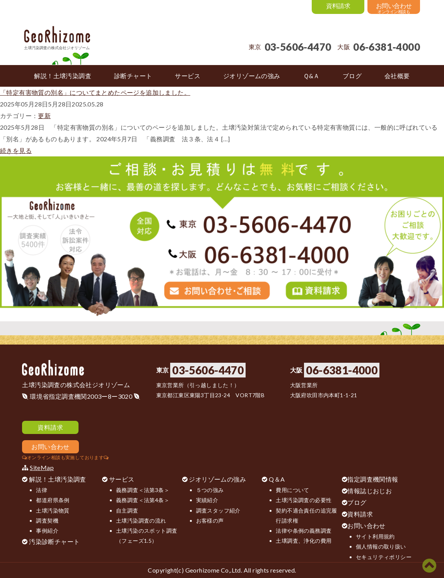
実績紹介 (207, 500)
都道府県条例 (52, 500)
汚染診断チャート (54, 541)
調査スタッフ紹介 (218, 510)
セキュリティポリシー (384, 557)
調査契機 (47, 520)
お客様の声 (210, 520)
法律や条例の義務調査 (303, 530)
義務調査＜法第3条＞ (142, 490)
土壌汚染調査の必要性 (303, 500)
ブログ (356, 502)
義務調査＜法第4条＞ (142, 500)
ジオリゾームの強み (217, 479)
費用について (292, 490)
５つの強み (210, 490)
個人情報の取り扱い (381, 546)
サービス (122, 479)
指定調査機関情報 (372, 479)
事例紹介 (47, 530)
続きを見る (16, 150)
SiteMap (42, 467)
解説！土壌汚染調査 (57, 479)
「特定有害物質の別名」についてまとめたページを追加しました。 (95, 92)
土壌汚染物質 (52, 510)
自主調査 (127, 510)
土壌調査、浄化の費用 (303, 540)
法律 (41, 490)
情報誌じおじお (369, 490)
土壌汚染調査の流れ (141, 520)
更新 (44, 115)
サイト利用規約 (375, 536)
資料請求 (360, 514)
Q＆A (277, 479)
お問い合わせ (366, 525)
